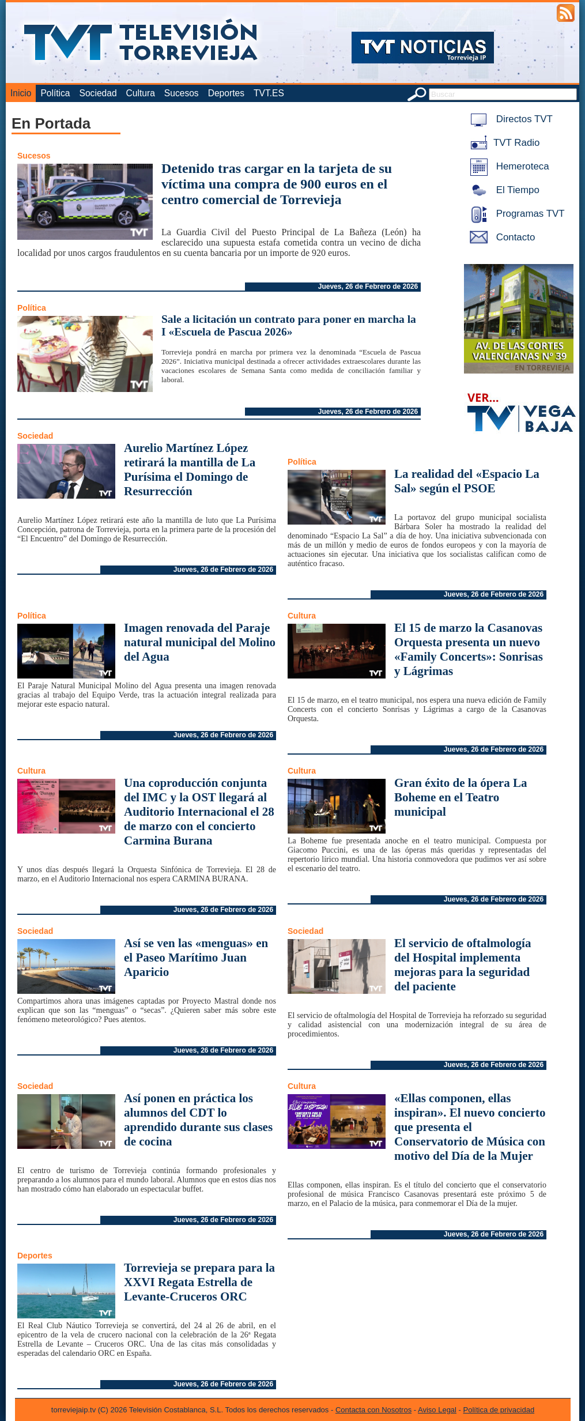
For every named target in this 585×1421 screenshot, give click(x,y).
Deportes (226, 93)
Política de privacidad (499, 1409)
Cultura (140, 93)
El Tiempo (502, 189)
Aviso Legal (437, 1409)
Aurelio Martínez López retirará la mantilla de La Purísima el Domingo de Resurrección (189, 469)
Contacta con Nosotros (373, 1409)
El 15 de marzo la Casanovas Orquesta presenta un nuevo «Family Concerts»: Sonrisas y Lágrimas (468, 649)
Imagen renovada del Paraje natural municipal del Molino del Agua (199, 642)
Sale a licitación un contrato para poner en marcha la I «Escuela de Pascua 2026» (288, 325)
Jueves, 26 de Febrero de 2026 (368, 286)
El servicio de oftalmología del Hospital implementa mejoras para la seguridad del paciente (462, 964)
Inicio (20, 93)
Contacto (500, 237)
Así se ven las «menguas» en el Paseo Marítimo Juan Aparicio (196, 957)
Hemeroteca (507, 166)
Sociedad (98, 93)
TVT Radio (502, 142)
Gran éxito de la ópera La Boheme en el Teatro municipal (460, 797)
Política (55, 93)
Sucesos (181, 93)
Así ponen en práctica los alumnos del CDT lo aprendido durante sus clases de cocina (198, 1119)
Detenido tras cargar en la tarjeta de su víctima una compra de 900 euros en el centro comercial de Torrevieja (276, 184)
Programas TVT (515, 213)
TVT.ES (269, 93)
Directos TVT (509, 119)
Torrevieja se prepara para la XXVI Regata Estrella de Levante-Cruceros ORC (199, 1282)
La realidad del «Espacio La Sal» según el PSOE (466, 481)
